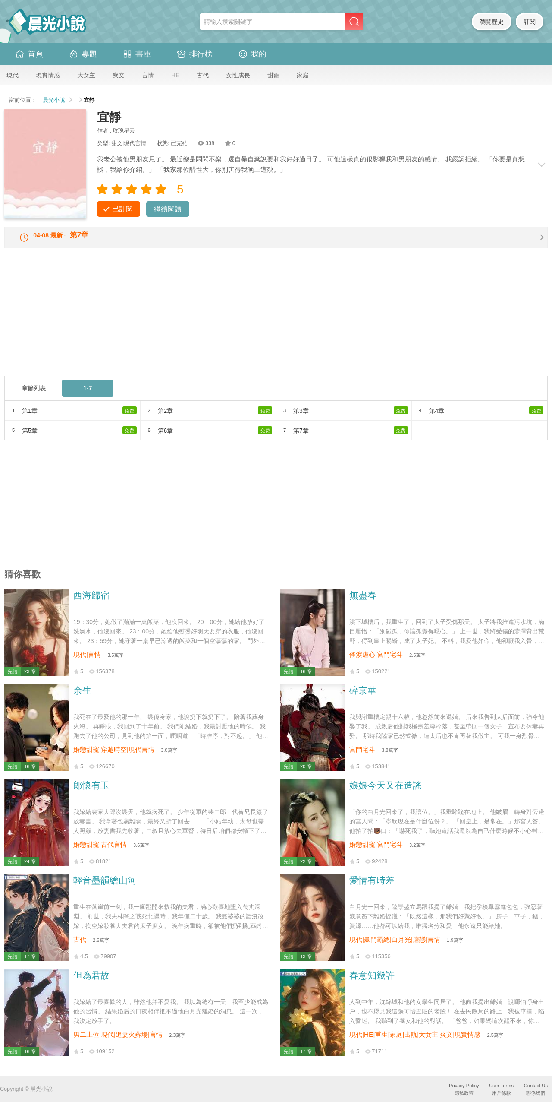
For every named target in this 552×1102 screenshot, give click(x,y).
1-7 (87, 395)
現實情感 (48, 75)
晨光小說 (54, 100)
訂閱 (530, 21)
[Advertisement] (263, 322)
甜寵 (273, 75)
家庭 (303, 75)
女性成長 (238, 75)
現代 (12, 75)
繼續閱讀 (168, 208)
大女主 (86, 75)
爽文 (119, 75)
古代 (203, 75)
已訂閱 (122, 208)
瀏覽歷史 (492, 21)
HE (175, 75)
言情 (148, 75)
